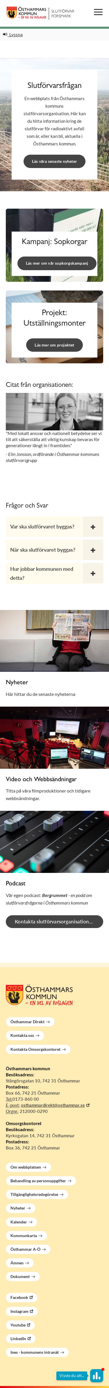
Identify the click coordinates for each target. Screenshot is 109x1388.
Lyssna (13, 34)
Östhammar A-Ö (25, 1249)
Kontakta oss (22, 1035)
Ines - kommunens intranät (34, 1352)
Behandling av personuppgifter (38, 1180)
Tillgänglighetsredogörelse (34, 1194)
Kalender (18, 1221)
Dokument (20, 1276)
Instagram (19, 1311)
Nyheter (17, 1207)
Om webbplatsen (25, 1167)
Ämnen (17, 1262)
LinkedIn (18, 1338)
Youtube (18, 1324)
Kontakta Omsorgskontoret (35, 1049)
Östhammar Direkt (27, 1021)
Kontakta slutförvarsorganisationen (55, 921)
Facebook (19, 1297)
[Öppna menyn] (98, 12)
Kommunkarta (23, 1235)
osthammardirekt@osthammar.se (53, 1105)
